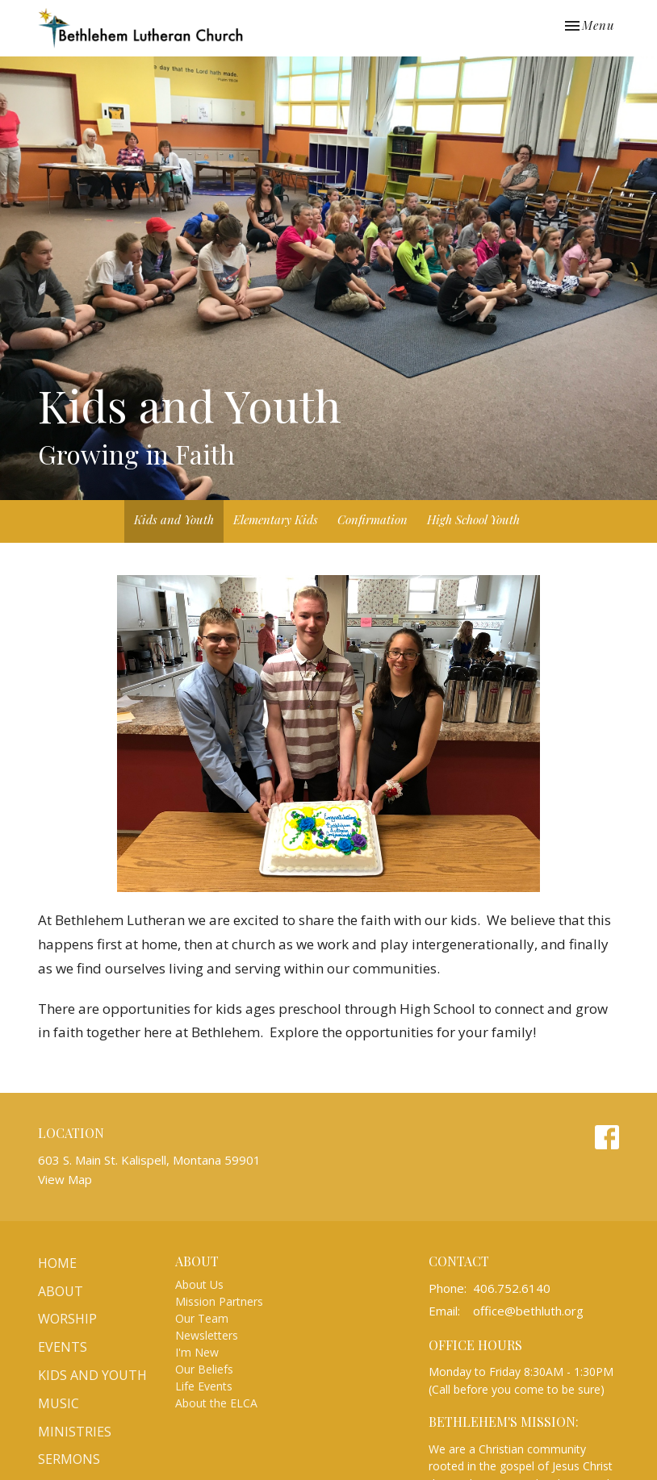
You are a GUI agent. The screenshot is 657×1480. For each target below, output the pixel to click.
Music (58, 1403)
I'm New (197, 1352)
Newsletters (206, 1335)
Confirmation (372, 519)
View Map (65, 1179)
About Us (199, 1284)
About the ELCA (216, 1403)
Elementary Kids (275, 519)
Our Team (201, 1318)
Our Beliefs (204, 1369)
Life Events (203, 1386)
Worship (67, 1319)
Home (57, 1263)
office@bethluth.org (528, 1311)
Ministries (74, 1431)
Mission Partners (219, 1301)
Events (62, 1347)
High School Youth (473, 519)
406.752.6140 (511, 1288)
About (60, 1291)
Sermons (69, 1459)
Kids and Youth (174, 519)
